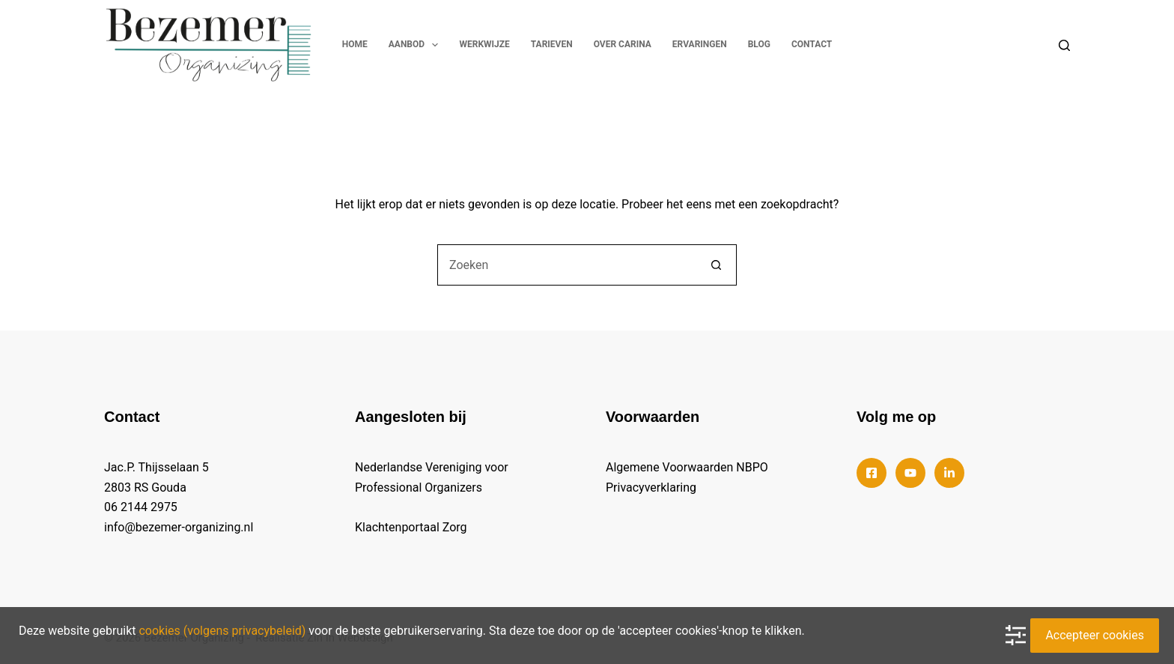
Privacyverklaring (651, 487)
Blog (759, 44)
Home (355, 44)
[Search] (1064, 45)
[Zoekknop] (716, 265)
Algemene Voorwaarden (669, 467)
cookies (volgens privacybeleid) (222, 631)
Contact (811, 44)
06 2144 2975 (140, 507)
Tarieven (552, 44)
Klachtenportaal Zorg (411, 527)
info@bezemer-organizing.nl (178, 527)
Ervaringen (699, 44)
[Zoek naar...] (566, 265)
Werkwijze (484, 44)
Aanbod (417, 45)
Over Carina (622, 44)
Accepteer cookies (1094, 635)
